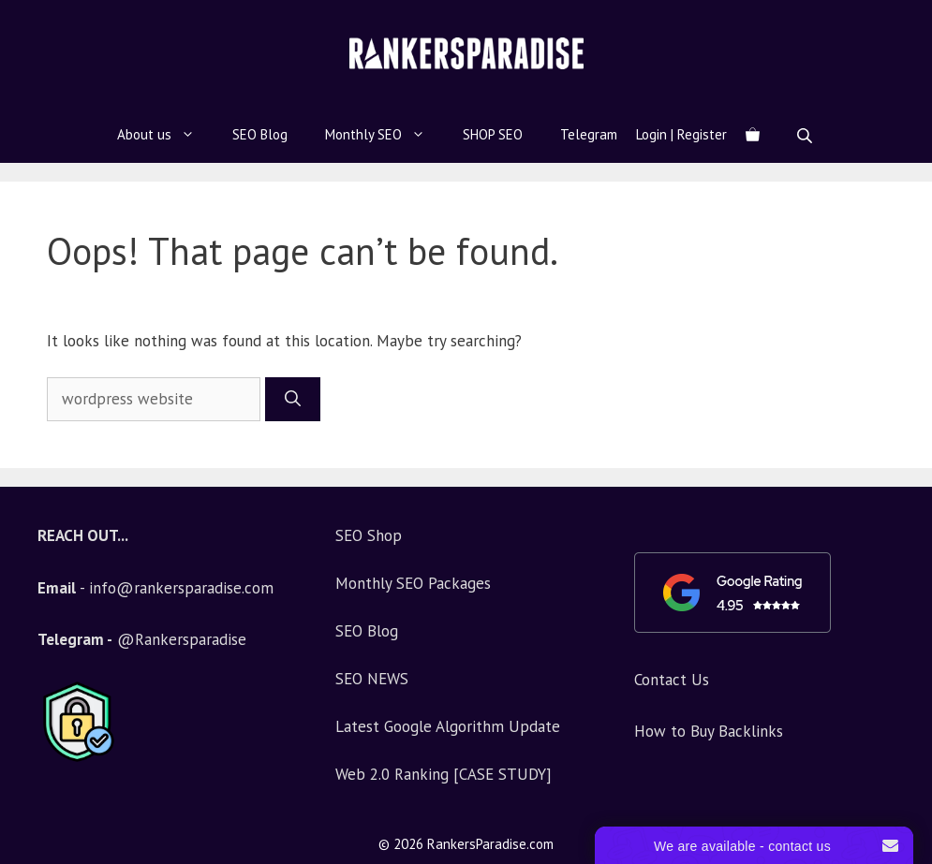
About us (165, 135)
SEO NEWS (371, 678)
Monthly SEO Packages (413, 583)
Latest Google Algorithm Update (447, 726)
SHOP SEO (493, 134)
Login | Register (681, 134)
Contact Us (671, 679)
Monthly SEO (384, 135)
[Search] (292, 399)
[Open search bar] (806, 135)
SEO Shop (368, 535)
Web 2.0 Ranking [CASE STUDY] (443, 774)
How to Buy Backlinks (708, 731)
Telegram (588, 134)
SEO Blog (260, 134)
